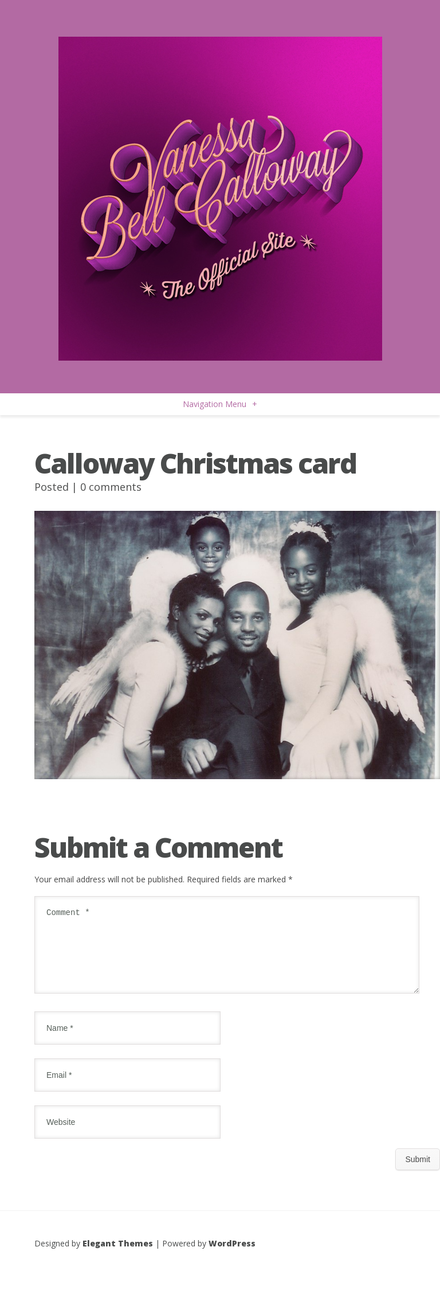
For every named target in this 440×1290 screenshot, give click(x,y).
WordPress (232, 1257)
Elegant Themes (117, 1257)
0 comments (111, 487)
